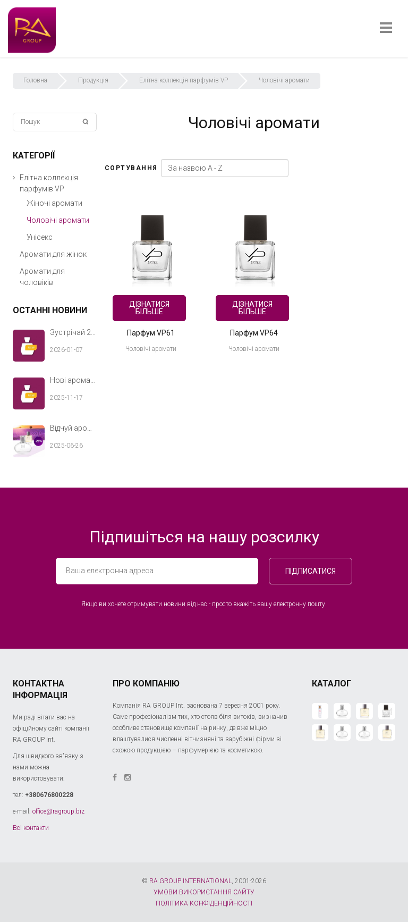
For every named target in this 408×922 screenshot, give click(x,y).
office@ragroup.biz (58, 811)
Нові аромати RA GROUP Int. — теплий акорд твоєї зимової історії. (73, 380)
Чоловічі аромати (150, 349)
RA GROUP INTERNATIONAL (190, 881)
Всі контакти (31, 828)
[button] (14, 177)
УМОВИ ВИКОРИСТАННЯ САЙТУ (204, 892)
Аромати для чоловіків (42, 277)
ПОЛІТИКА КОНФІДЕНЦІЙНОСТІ (204, 903)
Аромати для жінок (53, 254)
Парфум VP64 (254, 333)
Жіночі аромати (54, 203)
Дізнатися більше (149, 308)
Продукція (93, 80)
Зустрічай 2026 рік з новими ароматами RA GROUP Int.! (73, 332)
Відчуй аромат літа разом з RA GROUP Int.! (73, 428)
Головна (35, 80)
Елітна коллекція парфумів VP (183, 80)
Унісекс (40, 237)
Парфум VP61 (151, 333)
